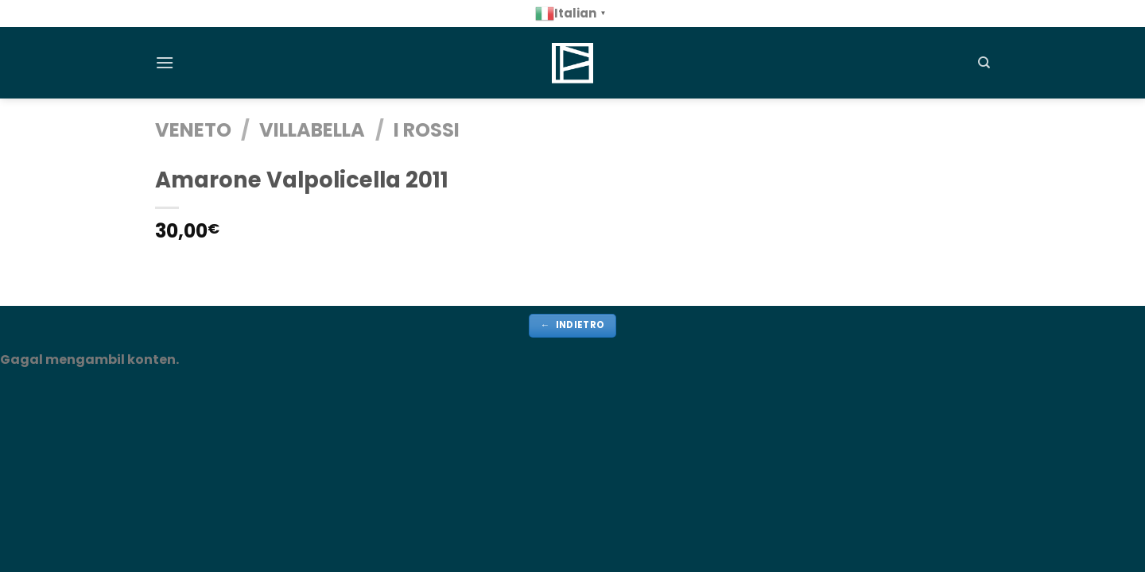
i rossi (427, 130)
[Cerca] (984, 63)
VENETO (193, 130)
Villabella (312, 130)
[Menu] (164, 62)
